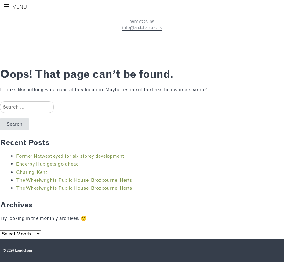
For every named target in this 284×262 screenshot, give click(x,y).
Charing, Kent (31, 172)
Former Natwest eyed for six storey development (70, 156)
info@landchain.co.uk (142, 27)
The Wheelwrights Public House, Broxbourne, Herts (74, 180)
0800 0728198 (142, 22)
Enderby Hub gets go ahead (47, 164)
